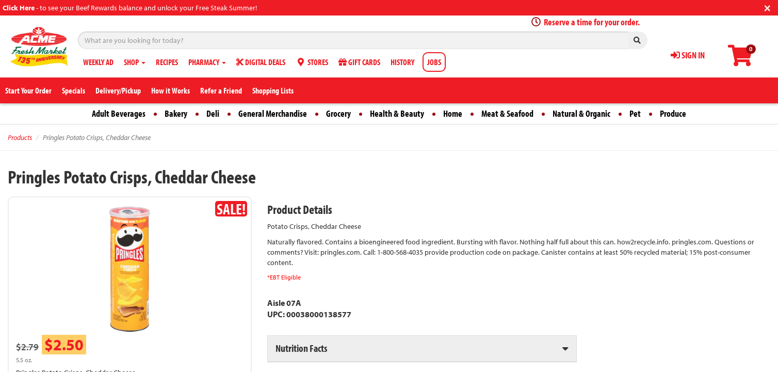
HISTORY (402, 62)
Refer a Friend (221, 90)
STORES (312, 62)
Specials (73, 90)
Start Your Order (28, 90)
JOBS (434, 62)
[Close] (767, 7)
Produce (673, 113)
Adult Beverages (118, 113)
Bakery (176, 113)
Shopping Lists (273, 90)
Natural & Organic (581, 113)
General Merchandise (272, 113)
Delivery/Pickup (118, 90)
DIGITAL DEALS (260, 62)
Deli (212, 113)
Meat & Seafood (507, 113)
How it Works (170, 90)
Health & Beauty (397, 113)
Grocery (338, 113)
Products (20, 137)
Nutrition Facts (301, 348)
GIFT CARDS (359, 62)
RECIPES (167, 62)
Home (452, 113)
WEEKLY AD (98, 62)
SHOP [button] (134, 62)
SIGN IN (688, 55)
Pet (635, 113)
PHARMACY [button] (207, 62)
